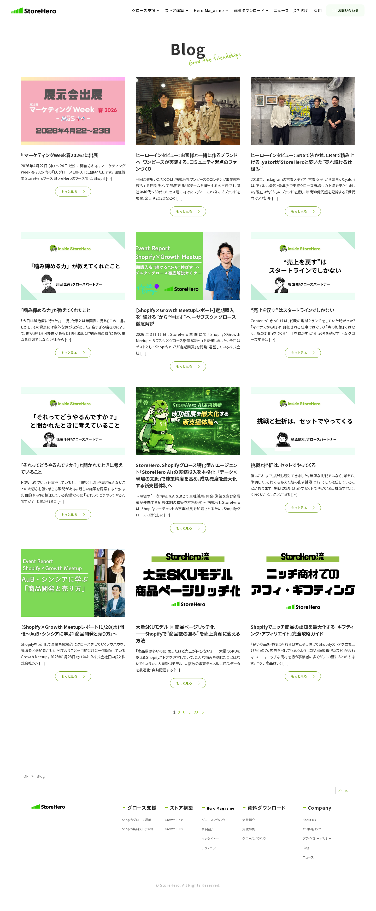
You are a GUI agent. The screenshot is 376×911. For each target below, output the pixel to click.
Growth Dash (160, 830)
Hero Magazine (212, 11)
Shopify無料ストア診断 (119, 840)
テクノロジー (195, 860)
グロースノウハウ (199, 830)
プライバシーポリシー (314, 850)
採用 (321, 11)
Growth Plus (160, 840)
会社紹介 (304, 11)
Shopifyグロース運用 (117, 830)
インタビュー (195, 850)
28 (196, 716)
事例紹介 (192, 840)
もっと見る (69, 192)
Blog (301, 860)
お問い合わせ (348, 10)
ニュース (284, 11)
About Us (305, 830)
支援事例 (244, 840)
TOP (335, 796)
